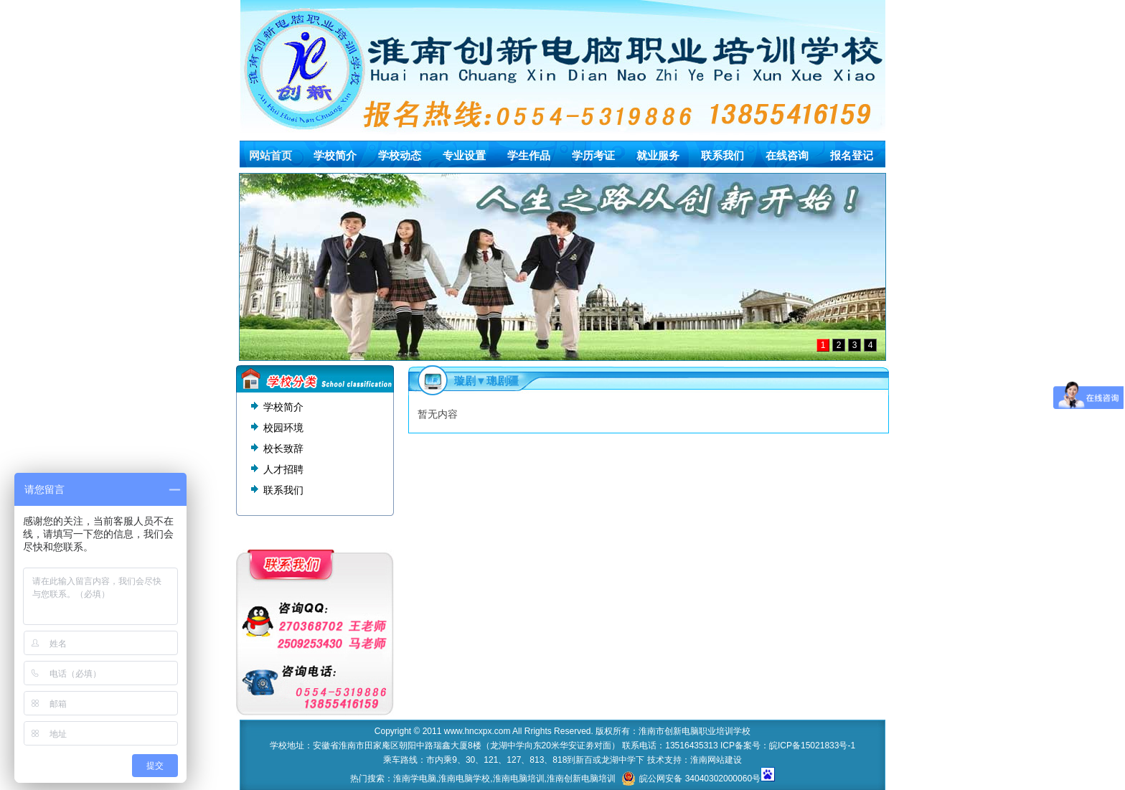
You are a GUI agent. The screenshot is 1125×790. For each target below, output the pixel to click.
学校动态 (399, 155)
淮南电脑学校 (464, 778)
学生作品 (528, 155)
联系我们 (722, 155)
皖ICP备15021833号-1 (812, 745)
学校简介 (335, 155)
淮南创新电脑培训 (581, 778)
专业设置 (464, 155)
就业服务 (657, 155)
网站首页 (270, 155)
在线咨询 (787, 155)
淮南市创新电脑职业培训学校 (694, 731)
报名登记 (851, 155)
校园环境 (283, 427)
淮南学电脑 (414, 778)
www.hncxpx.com (477, 731)
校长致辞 (283, 448)
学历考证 (593, 155)
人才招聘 (283, 469)
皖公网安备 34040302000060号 (691, 778)
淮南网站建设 (716, 760)
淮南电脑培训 (519, 778)
